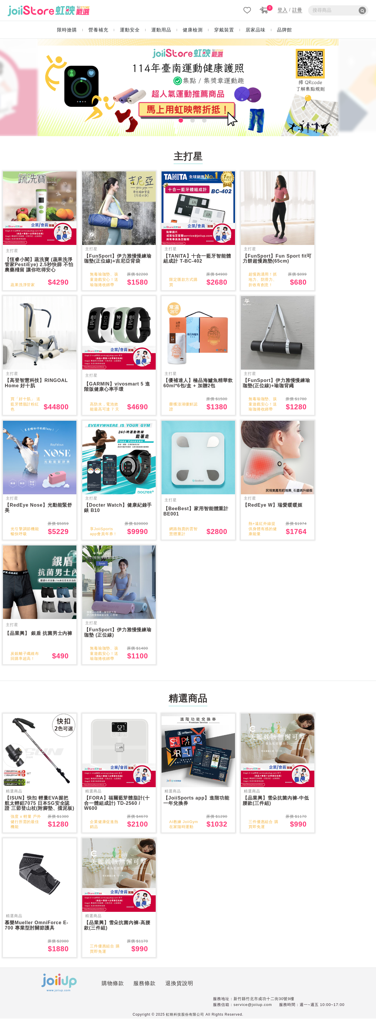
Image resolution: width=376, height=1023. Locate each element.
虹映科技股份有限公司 (185, 1019)
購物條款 (83, 988)
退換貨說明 (150, 988)
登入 (283, 9)
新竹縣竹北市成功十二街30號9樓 (264, 1003)
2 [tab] (188, 119)
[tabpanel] (188, 87)
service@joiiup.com (253, 1009)
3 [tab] (199, 119)
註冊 (297, 9)
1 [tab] (176, 119)
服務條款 (115, 988)
